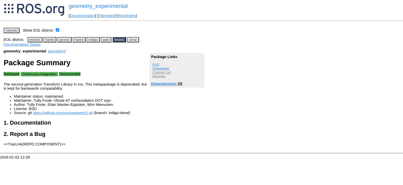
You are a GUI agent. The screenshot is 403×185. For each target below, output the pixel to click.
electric (35, 40)
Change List (161, 72)
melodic (11, 30)
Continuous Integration (39, 74)
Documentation (82, 16)
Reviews (158, 76)
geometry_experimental (98, 6)
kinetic (119, 40)
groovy (64, 40)
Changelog (160, 68)
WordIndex (126, 16)
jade (106, 40)
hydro (79, 40)
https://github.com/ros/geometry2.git (63, 113)
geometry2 (57, 51)
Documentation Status (22, 44)
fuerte (49, 40)
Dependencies (164, 84)
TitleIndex (106, 16)
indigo (93, 40)
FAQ (155, 65)
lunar (133, 40)
